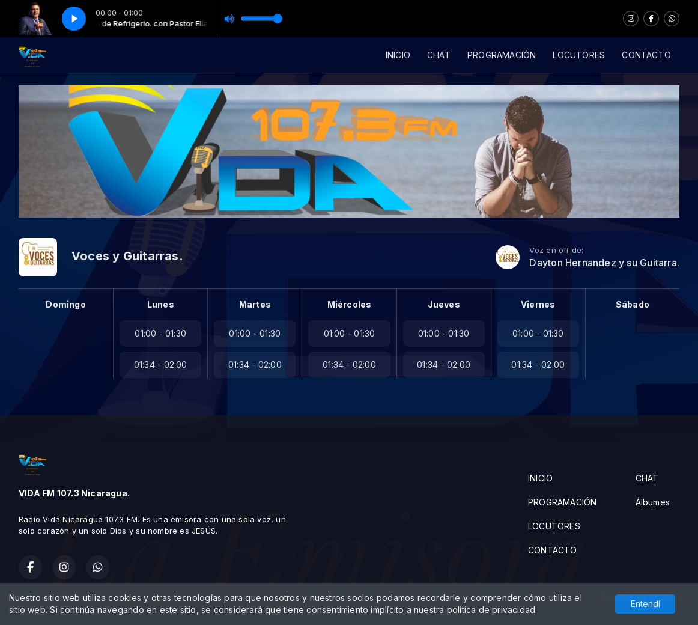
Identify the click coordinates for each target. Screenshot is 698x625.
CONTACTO (646, 55)
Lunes (160, 304)
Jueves (444, 304)
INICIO (398, 55)
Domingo (65, 304)
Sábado (632, 304)
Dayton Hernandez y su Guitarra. (604, 263)
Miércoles (349, 304)
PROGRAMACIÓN (501, 55)
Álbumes (653, 502)
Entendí (645, 604)
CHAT (439, 55)
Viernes (538, 304)
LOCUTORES (579, 55)
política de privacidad (491, 610)
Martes (255, 304)
